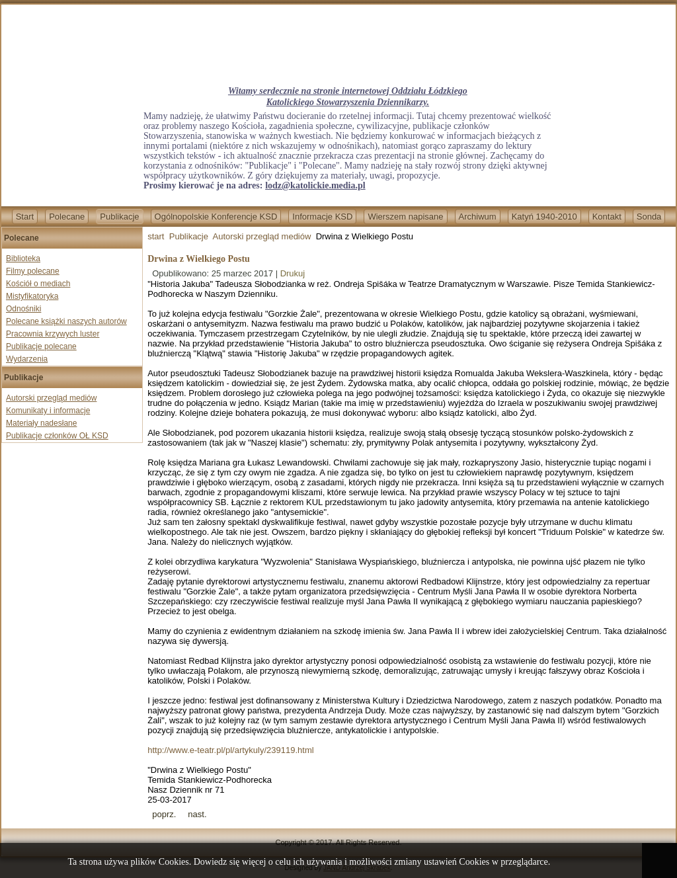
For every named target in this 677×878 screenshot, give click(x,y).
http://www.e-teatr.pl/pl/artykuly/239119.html (230, 750)
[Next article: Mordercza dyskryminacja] (197, 814)
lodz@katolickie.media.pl (315, 185)
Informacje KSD (322, 216)
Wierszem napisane (405, 216)
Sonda (649, 216)
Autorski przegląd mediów (51, 398)
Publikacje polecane (41, 346)
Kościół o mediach (38, 283)
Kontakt (606, 216)
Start (25, 216)
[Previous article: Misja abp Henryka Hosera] (163, 814)
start (155, 236)
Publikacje (119, 216)
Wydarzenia (27, 359)
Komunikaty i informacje (48, 410)
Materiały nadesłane (41, 423)
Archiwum (478, 216)
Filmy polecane (33, 271)
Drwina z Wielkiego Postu (198, 259)
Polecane (67, 216)
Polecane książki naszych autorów (66, 321)
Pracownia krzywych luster (52, 334)
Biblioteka (23, 258)
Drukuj (292, 273)
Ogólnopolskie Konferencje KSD (216, 216)
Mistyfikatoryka (32, 296)
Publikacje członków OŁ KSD (57, 435)
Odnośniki (23, 308)
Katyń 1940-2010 (544, 216)
